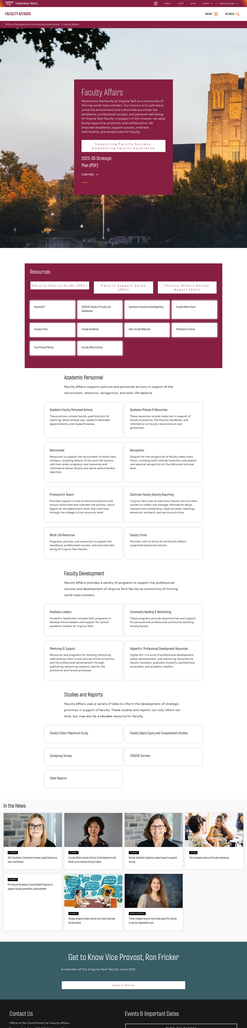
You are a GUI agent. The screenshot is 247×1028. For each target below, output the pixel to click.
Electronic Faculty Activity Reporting (146, 307)
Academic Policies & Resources (148, 410)
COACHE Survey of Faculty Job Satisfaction (96, 309)
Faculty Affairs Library (92, 347)
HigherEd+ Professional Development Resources (159, 649)
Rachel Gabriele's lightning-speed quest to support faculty (153, 859)
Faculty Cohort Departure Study (69, 733)
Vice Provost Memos (44, 347)
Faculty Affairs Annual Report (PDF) (187, 287)
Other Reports (58, 778)
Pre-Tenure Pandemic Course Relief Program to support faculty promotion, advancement (30, 886)
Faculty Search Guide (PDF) (59, 285)
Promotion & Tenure (185, 329)
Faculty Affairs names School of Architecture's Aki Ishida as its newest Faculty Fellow (92, 859)
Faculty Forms (41, 329)
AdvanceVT (39, 307)
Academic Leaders (61, 612)
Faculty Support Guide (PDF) (123, 287)
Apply (167, 3)
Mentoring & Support (62, 649)
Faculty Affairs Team (185, 307)
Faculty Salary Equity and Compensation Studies (159, 733)
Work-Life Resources (62, 535)
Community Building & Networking (150, 612)
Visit (181, 3)
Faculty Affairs (71, 24)
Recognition (137, 450)
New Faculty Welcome (139, 329)
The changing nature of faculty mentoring (209, 857)
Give (193, 3)
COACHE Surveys (140, 756)
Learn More (87, 174)
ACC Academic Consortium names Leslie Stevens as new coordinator (32, 859)
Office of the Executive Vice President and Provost (33, 24)
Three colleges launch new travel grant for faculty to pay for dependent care (153, 920)
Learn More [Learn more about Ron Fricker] (123, 985)
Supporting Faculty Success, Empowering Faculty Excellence (123, 146)
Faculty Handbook (90, 329)
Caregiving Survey (61, 756)
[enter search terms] (232, 14)
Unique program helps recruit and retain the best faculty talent (91, 920)
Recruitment (57, 450)
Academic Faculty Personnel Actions (71, 410)
